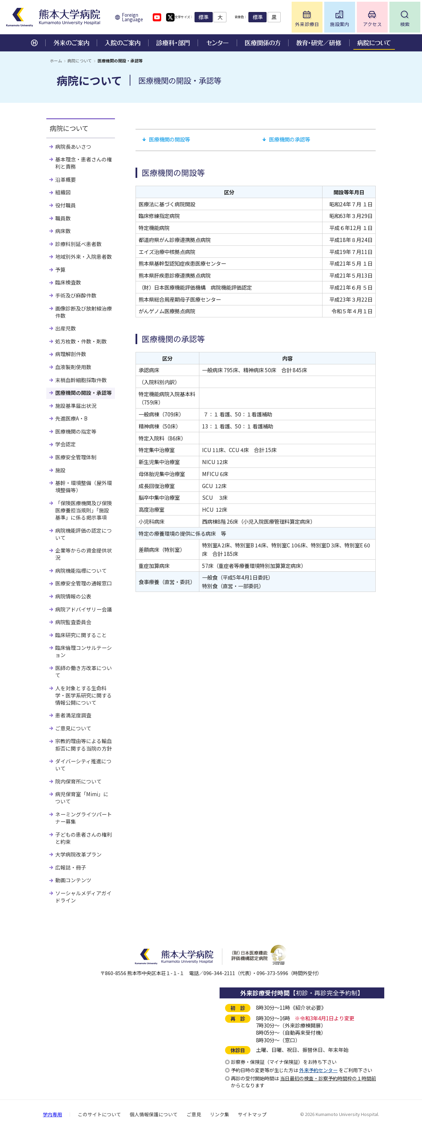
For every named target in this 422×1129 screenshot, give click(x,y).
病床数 (63, 230)
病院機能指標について (81, 570)
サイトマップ (252, 1114)
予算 (60, 269)
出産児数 (65, 328)
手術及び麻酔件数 (75, 295)
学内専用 (52, 1114)
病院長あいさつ (73, 146)
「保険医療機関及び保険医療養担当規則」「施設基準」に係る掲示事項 (83, 510)
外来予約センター (318, 1070)
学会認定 (65, 444)
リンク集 (219, 1114)
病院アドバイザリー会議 (83, 609)
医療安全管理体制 (75, 457)
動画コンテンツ (73, 880)
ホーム (56, 60)
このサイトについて (99, 1114)
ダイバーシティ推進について (83, 764)
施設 (60, 470)
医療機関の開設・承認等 (83, 392)
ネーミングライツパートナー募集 (83, 818)
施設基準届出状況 (75, 405)
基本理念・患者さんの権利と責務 (83, 163)
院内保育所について (78, 781)
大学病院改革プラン (78, 854)
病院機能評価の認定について (83, 534)
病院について (79, 60)
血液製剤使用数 (73, 367)
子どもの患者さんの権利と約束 (83, 838)
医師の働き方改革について (83, 671)
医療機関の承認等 (289, 139)
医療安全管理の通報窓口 (83, 583)
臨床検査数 (68, 282)
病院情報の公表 (73, 596)
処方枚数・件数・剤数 (81, 341)
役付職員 (65, 205)
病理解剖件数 (70, 353)
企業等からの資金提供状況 (83, 554)
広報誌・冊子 (70, 867)
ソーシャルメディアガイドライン (83, 896)
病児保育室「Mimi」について (81, 797)
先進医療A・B (71, 418)
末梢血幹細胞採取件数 (81, 380)
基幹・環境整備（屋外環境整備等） (83, 486)
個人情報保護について (154, 1114)
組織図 (63, 192)
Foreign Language (132, 17)
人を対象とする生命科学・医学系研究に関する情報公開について (83, 695)
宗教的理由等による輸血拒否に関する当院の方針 (83, 744)
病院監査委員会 (73, 622)
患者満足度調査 (73, 715)
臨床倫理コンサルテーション (83, 651)
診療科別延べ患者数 (78, 243)
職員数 (63, 218)
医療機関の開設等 (169, 139)
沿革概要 (65, 179)
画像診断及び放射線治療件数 (83, 312)
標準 (214, 17)
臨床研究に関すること (81, 635)
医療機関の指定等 (75, 431)
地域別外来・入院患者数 (83, 256)
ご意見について (73, 728)
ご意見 (194, 1114)
